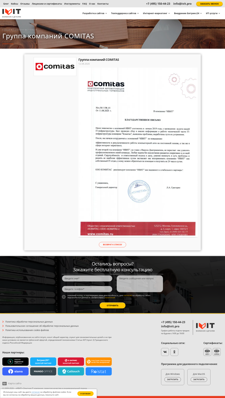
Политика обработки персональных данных (29, 321)
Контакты (103, 3)
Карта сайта (14, 383)
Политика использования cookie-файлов (27, 330)
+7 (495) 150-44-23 (158, 3)
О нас (92, 3)
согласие (128, 295)
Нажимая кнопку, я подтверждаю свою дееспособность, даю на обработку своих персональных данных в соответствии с (109, 296)
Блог (6, 3)
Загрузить (172, 379)
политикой (110, 297)
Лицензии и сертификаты (47, 3)
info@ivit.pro (182, 3)
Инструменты (72, 3)
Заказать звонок (209, 4)
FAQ (84, 3)
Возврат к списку (112, 244)
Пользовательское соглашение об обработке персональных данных (42, 325)
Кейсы (14, 3)
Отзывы (25, 3)
